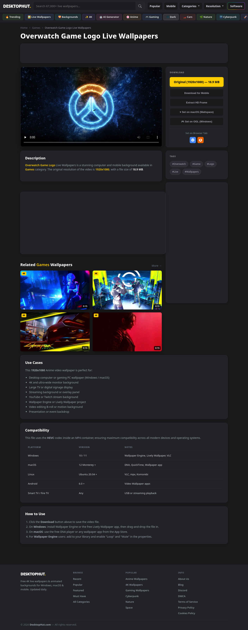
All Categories (81, 601)
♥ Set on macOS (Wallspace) (197, 112)
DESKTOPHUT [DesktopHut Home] (17, 6)
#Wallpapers (192, 171)
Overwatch (32, 165)
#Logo (210, 164)
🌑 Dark (171, 17)
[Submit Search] (140, 6)
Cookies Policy (186, 613)
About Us (183, 579)
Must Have (79, 596)
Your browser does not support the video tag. (91, 107)
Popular (155, 6)
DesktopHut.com (40, 624)
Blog (180, 584)
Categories (191, 6)
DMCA (181, 596)
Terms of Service (188, 601)
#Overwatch (179, 164)
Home (24, 27)
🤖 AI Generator (109, 17)
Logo (52, 165)
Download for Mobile (196, 93)
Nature (130, 601)
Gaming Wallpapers (137, 590)
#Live (175, 171)
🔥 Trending (13, 17)
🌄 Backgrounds (68, 17)
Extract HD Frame (196, 102)
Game (44, 165)
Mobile (171, 6)
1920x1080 (102, 169)
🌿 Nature (206, 17)
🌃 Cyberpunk (228, 17)
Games (36, 27)
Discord (182, 590)
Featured (78, 590)
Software (236, 6)
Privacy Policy (186, 607)
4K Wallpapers (134, 584)
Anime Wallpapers (136, 579)
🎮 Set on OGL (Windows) (196, 121)
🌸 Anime (132, 17)
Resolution (215, 6)
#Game (196, 164)
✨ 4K (88, 17)
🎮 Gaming (152, 17)
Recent (77, 579)
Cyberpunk (132, 596)
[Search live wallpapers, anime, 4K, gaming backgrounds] (84, 6)
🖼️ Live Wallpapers (39, 17)
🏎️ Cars (187, 17)
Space (129, 607)
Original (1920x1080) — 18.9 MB (196, 82)
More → (157, 265)
